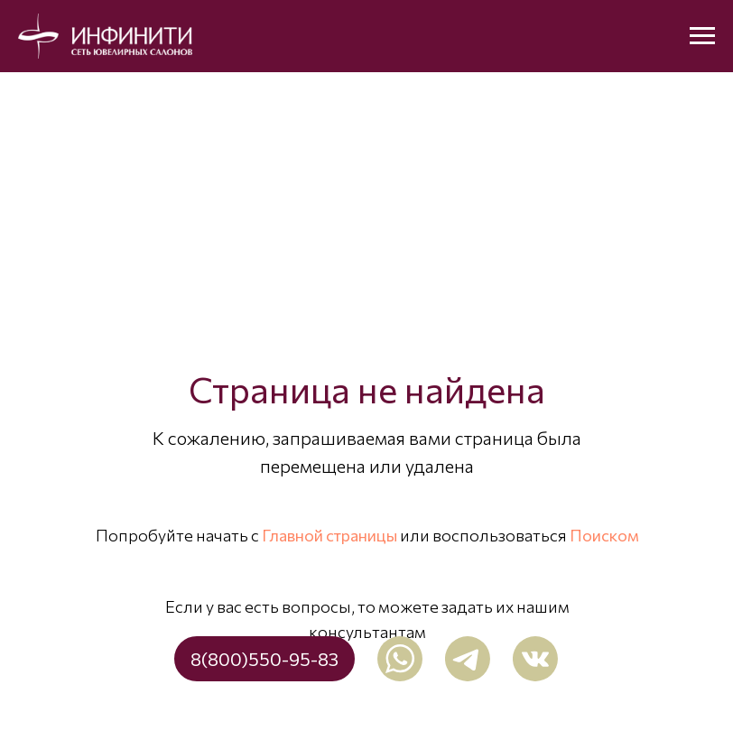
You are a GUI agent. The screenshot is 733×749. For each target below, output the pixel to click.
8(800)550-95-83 (264, 659)
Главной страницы (329, 535)
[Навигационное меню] (702, 36)
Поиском (604, 535)
